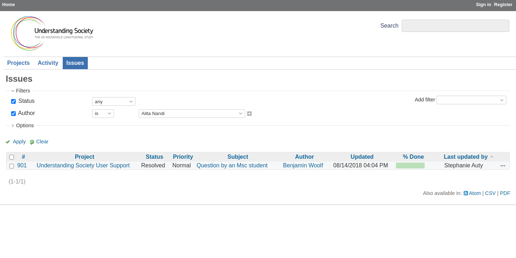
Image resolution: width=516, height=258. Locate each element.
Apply (19, 141)
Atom (475, 193)
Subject (238, 157)
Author (26, 113)
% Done (413, 157)
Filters (23, 91)
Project (84, 157)
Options (25, 125)
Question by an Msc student (231, 165)
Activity (48, 63)
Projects (18, 63)
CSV (490, 193)
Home (8, 4)
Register (503, 4)
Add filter (425, 99)
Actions (503, 165)
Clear (42, 141)
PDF (505, 193)
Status (26, 101)
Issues (75, 63)
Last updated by (466, 157)
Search (389, 26)
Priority (183, 157)
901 (22, 165)
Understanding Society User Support (83, 165)
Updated (362, 157)
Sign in (483, 4)
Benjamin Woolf (303, 165)
